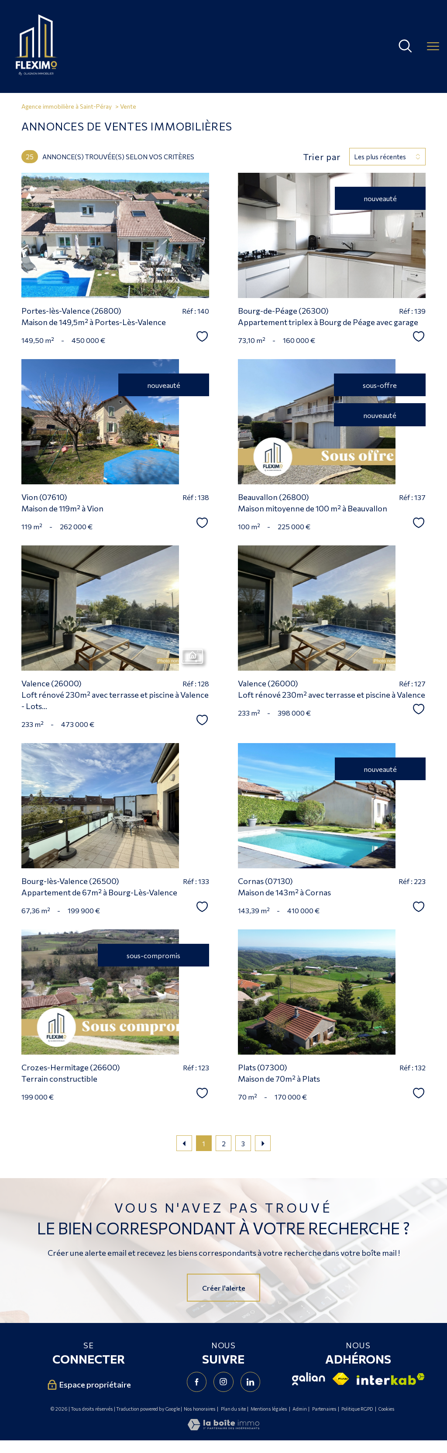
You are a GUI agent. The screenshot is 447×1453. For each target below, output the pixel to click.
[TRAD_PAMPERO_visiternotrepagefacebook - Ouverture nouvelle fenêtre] (196, 1381)
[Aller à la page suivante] (263, 1143)
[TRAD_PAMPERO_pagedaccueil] (36, 72)
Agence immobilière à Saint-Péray (66, 106)
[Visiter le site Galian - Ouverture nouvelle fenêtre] (308, 1378)
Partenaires (324, 1409)
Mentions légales (269, 1409)
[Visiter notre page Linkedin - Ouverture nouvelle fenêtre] (250, 1381)
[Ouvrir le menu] (433, 46)
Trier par (321, 156)
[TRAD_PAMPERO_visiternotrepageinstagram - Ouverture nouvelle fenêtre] (223, 1381)
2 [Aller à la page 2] (224, 1143)
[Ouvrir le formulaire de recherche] (405, 46)
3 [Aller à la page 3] (243, 1143)
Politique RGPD (357, 1409)
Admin (299, 1409)
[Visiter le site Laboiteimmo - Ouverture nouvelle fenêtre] (223, 1427)
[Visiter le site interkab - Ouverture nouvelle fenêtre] (391, 1379)
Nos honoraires (200, 1409)
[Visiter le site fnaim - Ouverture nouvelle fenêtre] (341, 1378)
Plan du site (233, 1409)
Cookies (386, 1409)
